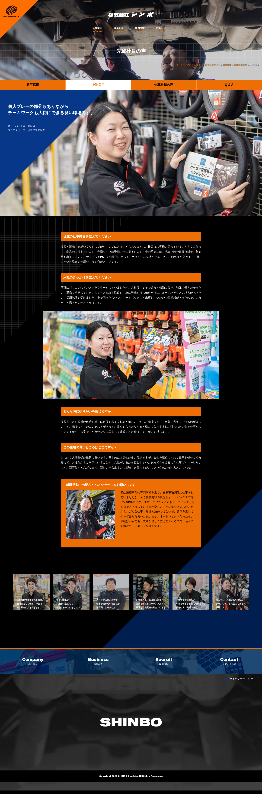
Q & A (229, 84)
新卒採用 (33, 84)
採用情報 (140, 29)
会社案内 (97, 29)
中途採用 (98, 84)
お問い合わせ (229, 663)
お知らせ (161, 29)
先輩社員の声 (164, 84)
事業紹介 (118, 29)
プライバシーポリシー (241, 682)
